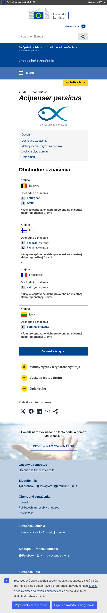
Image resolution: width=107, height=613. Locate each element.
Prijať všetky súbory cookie (31, 605)
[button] (23, 411)
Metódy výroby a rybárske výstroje (42, 146)
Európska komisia (29, 47)
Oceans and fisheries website (36, 470)
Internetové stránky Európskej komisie (42, 532)
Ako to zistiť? (96, 2)
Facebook (26, 555)
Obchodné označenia (62, 47)
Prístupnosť (26, 513)
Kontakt (23, 502)
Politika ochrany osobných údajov (39, 507)
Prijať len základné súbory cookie (74, 605)
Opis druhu (28, 157)
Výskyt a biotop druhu (35, 151)
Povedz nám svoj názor (53, 446)
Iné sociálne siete (55, 555)
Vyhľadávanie (83, 36)
